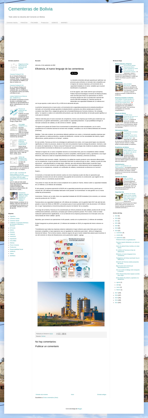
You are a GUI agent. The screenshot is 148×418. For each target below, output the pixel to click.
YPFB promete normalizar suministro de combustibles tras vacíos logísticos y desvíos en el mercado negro (131, 135)
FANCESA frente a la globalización (125, 239)
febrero (118, 290)
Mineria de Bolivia (120, 113)
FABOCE (12, 234)
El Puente (12, 228)
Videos (12, 253)
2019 (116, 228)
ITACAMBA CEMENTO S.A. (23, 125)
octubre (118, 235)
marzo (118, 287)
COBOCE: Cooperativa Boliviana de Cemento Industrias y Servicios (19, 224)
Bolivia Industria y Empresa (123, 64)
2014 (116, 300)
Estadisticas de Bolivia (122, 147)
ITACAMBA (34, 22)
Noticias (43, 336)
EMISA (12, 230)
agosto (118, 282)
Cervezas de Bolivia (121, 176)
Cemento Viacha (12, 22)
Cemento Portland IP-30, (17, 74)
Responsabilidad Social (16, 249)
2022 (116, 221)
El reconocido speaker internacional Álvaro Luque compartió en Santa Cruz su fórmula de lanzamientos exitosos (131, 68)
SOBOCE (55, 22)
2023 (116, 218)
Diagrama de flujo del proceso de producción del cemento (23, 66)
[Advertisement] (71, 42)
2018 (116, 230)
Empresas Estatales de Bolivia (124, 98)
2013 (116, 302)
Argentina (12, 216)
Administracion (119, 164)
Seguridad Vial (119, 192)
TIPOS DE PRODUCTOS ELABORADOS (23, 158)
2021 (116, 223)
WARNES (64, 22)
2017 (116, 293)
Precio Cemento (14, 245)
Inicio (72, 394)
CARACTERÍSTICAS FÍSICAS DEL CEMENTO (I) (18, 97)
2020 (116, 225)
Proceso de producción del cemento (23, 110)
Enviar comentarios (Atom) (50, 397)
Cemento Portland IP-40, (17, 85)
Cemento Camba (14, 218)
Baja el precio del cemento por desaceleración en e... (124, 266)
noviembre (119, 232)
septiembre (119, 237)
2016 (116, 295)
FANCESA (24, 22)
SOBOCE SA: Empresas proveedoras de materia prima (23, 142)
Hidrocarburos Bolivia (121, 130)
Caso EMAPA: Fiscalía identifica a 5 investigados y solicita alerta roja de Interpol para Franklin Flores (124, 101)
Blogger (80, 409)
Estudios (12, 232)
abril (117, 285)
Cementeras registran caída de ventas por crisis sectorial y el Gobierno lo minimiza (24, 196)
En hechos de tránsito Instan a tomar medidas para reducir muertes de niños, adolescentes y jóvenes (130, 196)
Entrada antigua (101, 394)
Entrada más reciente (42, 394)
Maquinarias (118, 82)
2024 (116, 216)
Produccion (44, 22)
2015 (116, 297)
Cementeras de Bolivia (30, 8)
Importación (13, 238)
